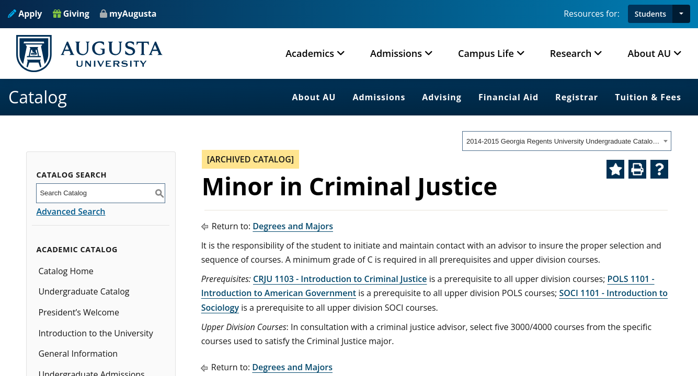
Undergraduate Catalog (83, 291)
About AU (314, 97)
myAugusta (132, 13)
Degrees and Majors (293, 226)
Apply (25, 13)
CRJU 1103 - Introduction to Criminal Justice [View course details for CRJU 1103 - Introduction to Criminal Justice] (340, 279)
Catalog (37, 97)
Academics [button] (309, 53)
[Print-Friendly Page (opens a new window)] (637, 169)
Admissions (378, 97)
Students (650, 14)
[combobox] (566, 141)
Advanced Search (70, 211)
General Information (78, 353)
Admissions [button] (396, 53)
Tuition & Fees (648, 97)
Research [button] (571, 53)
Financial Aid (508, 97)
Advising (442, 97)
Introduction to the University (95, 333)
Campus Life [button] (486, 53)
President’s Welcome (78, 312)
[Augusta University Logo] (89, 53)
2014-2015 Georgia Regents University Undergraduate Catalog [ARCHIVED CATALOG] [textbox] (563, 141)
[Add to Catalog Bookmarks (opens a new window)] (615, 169)
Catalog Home (65, 271)
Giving (71, 13)
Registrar (576, 97)
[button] (681, 14)
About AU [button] (649, 53)
